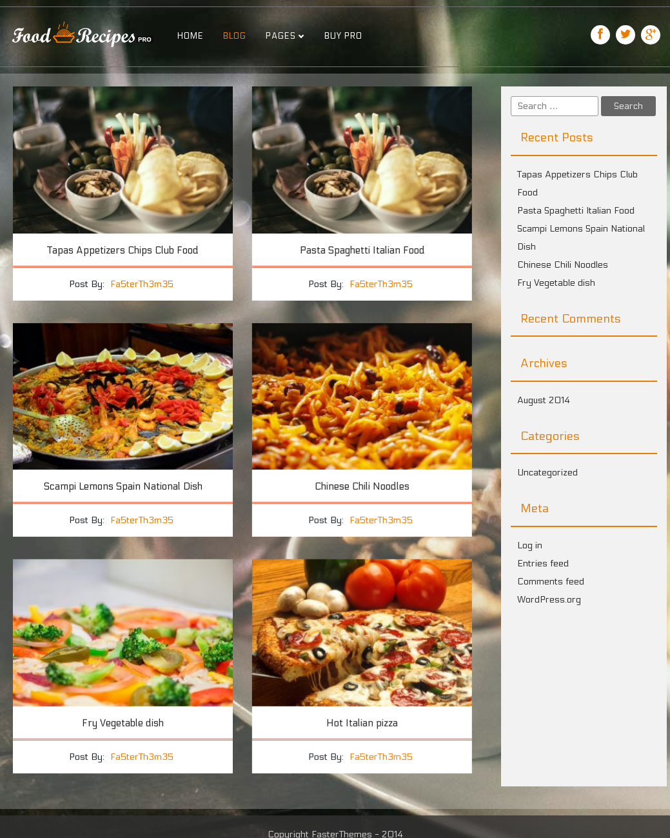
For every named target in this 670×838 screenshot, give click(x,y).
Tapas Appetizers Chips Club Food (123, 250)
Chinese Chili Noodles (361, 486)
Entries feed (543, 563)
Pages (281, 36)
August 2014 (543, 400)
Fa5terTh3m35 (141, 284)
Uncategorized (547, 472)
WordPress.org (549, 599)
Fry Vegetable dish (123, 722)
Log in (529, 545)
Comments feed (550, 581)
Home (190, 36)
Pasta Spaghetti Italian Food (361, 250)
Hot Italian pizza (361, 722)
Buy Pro (343, 36)
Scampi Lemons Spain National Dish (123, 486)
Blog (234, 36)
